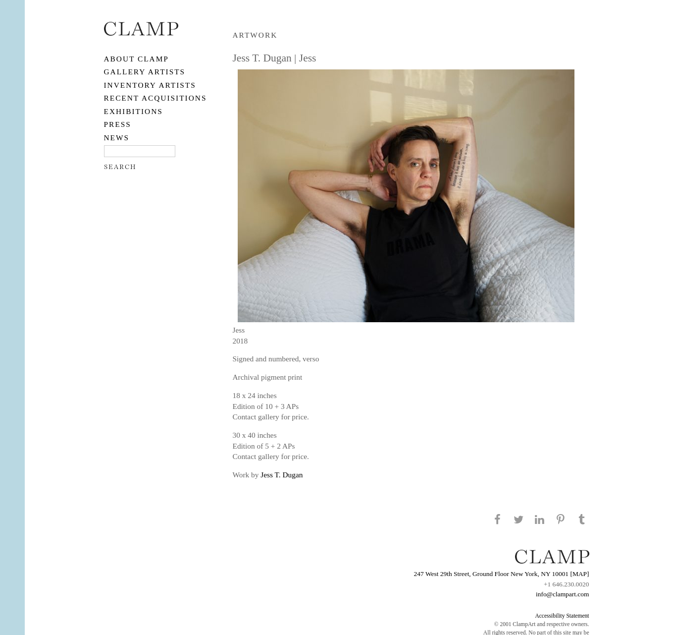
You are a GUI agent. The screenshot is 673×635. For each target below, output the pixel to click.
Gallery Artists (145, 71)
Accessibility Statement (562, 616)
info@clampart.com (562, 594)
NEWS (117, 137)
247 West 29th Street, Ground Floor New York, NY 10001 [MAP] (501, 573)
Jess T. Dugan (281, 474)
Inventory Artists (150, 85)
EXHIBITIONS (133, 111)
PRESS (117, 124)
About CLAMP (136, 59)
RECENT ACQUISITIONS (155, 98)
